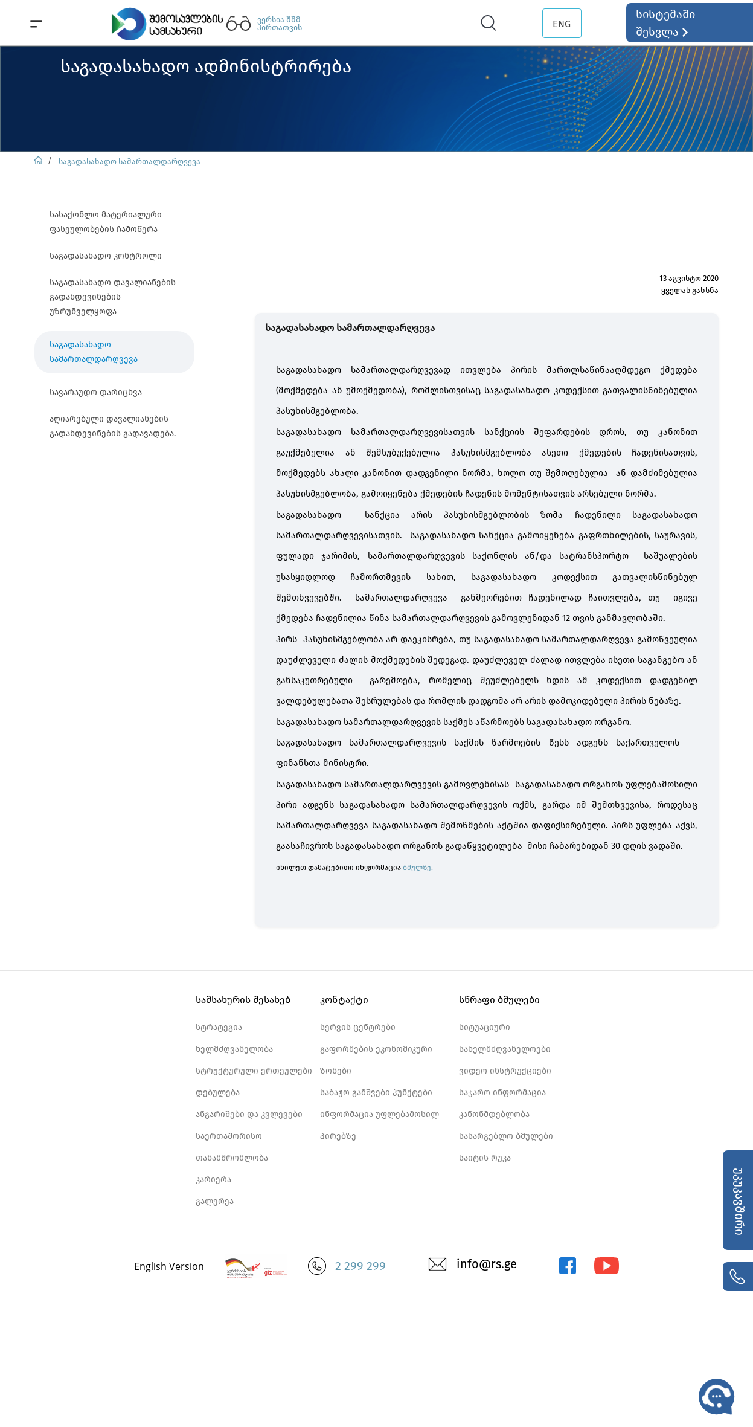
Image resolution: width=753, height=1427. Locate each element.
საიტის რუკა (485, 1158)
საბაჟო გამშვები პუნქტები (376, 1092)
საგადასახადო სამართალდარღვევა (129, 161)
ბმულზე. (418, 867)
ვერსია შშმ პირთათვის (279, 23)
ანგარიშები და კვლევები (249, 1114)
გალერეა (215, 1201)
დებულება (218, 1092)
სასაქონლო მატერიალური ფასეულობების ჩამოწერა (106, 222)
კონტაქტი (344, 999)
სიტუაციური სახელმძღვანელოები (505, 1038)
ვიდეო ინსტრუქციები (505, 1071)
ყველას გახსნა (690, 290)
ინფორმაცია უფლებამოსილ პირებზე (379, 1125)
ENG (562, 24)
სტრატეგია (219, 1027)
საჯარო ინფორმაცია (502, 1092)
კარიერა (213, 1179)
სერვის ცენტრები (358, 1027)
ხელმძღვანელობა (234, 1049)
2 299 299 (360, 1266)
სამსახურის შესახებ (243, 999)
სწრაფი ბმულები (499, 999)
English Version (169, 1266)
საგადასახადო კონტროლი (106, 256)
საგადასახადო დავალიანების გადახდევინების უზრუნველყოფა (113, 297)
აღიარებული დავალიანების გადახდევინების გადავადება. (113, 426)
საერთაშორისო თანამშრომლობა (232, 1147)
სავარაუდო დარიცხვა (96, 392)
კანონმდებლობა (494, 1114)
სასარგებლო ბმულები (506, 1136)
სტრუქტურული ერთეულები (254, 1071)
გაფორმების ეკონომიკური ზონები (376, 1060)
